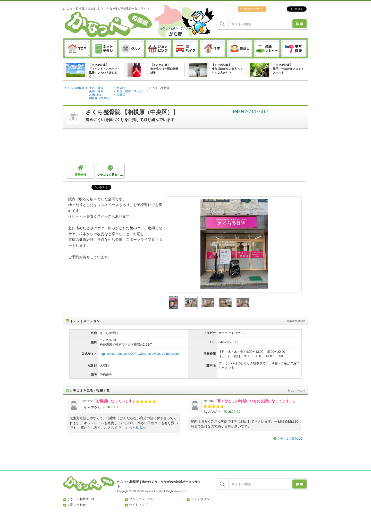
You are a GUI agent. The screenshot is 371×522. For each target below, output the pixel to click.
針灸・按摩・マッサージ (132, 91)
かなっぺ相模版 (75, 87)
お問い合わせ (76, 505)
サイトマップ (138, 505)
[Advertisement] (188, 147)
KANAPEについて (251, 9)
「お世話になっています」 (114, 401)
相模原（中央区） (100, 98)
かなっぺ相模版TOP (81, 499)
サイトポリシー (202, 499)
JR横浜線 (95, 94)
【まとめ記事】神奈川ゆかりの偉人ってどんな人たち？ (227, 68)
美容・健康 (96, 87)
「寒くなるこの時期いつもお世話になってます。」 (255, 401)
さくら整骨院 (161, 87)
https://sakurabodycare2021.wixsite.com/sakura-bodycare (139, 354)
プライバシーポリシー (144, 499)
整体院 (121, 87)
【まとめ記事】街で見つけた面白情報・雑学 (165, 68)
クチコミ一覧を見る (290, 438)
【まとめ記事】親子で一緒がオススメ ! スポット (288, 68)
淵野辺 (121, 94)
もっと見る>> (135, 428)
